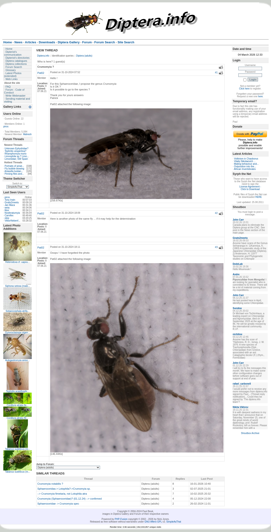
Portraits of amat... (14, 166)
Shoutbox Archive (250, 433)
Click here (244, 88)
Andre (236, 274)
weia (7, 207)
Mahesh (27, 134)
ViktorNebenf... (12, 220)
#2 (216, 213)
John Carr (238, 219)
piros (6, 126)
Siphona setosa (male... (17, 286)
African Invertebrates (245, 169)
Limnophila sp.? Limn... (17, 156)
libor (7, 210)
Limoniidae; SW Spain (16, 159)
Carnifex (9, 215)
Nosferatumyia (12, 213)
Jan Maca (10, 205)
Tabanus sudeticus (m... (17, 449)
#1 (216, 72)
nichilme (237, 334)
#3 (216, 247)
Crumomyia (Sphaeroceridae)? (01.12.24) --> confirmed (69, 498)
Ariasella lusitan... (13, 171)
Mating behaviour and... (246, 164)
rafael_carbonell (242, 383)
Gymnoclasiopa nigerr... (17, 332)
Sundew (237, 308)
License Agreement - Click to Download (250, 188)
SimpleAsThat (173, 521)
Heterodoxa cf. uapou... (17, 262)
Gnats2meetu (12, 202)
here (260, 96)
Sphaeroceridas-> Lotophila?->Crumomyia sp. (64, 488)
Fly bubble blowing (14, 168)
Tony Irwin (9, 200)
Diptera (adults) (84, 55)
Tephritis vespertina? (15, 151)
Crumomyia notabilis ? (50, 483)
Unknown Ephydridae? (17, 148)
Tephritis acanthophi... (17, 391)
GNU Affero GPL (153, 521)
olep (7, 218)
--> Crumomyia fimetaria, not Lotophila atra (62, 493)
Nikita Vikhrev (240, 407)
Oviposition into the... (245, 166)
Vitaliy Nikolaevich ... (245, 161)
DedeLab (238, 264)
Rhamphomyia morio (15, 153)
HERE (258, 197)
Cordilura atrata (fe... (17, 405)
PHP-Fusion (121, 519)
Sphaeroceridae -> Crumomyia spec (58, 503)
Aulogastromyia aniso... (17, 360)
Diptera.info (43, 55)
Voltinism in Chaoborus (246, 158)
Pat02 (40, 72)
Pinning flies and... (14, 174)
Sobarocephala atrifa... (18, 311)
